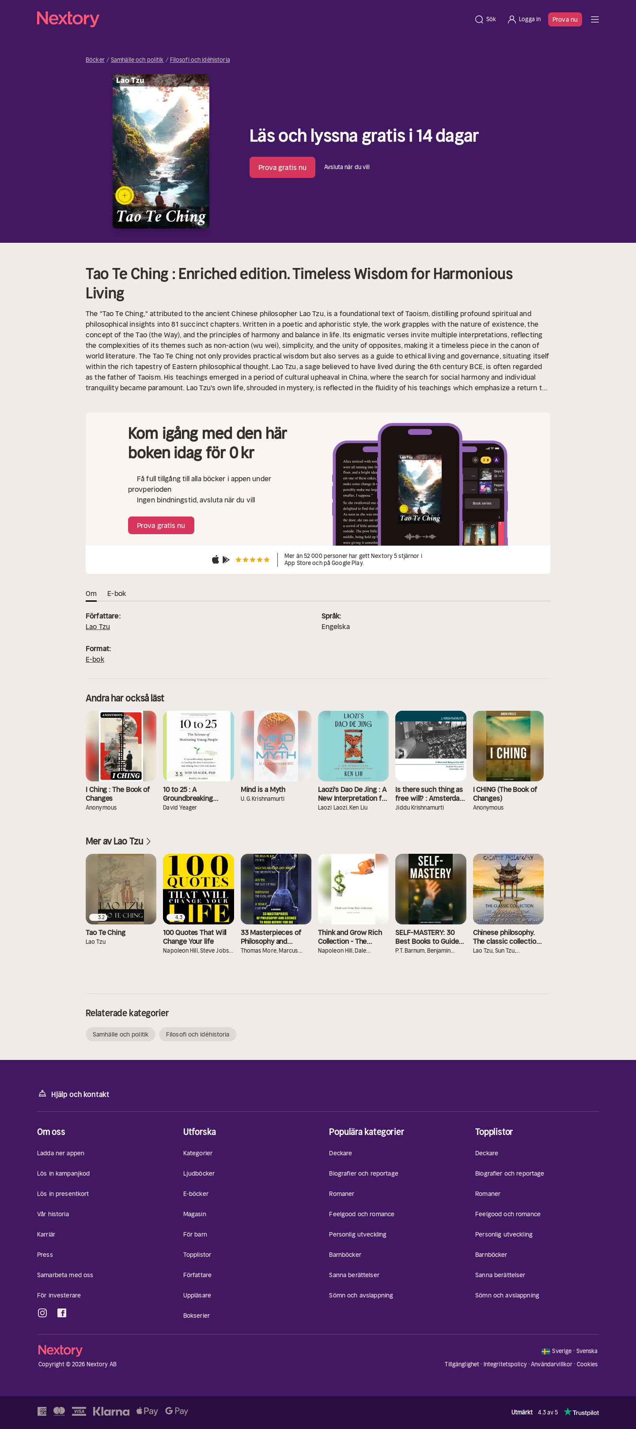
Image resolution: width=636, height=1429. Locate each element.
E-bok (95, 659)
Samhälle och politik (137, 60)
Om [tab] (91, 593)
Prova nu (565, 19)
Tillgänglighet (462, 1364)
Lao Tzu (98, 626)
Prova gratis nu (282, 167)
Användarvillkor (551, 1364)
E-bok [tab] (116, 593)
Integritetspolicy (505, 1364)
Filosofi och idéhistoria (200, 60)
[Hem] (253, 19)
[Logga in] (523, 19)
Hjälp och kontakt (73, 1093)
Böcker (95, 60)
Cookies (587, 1364)
